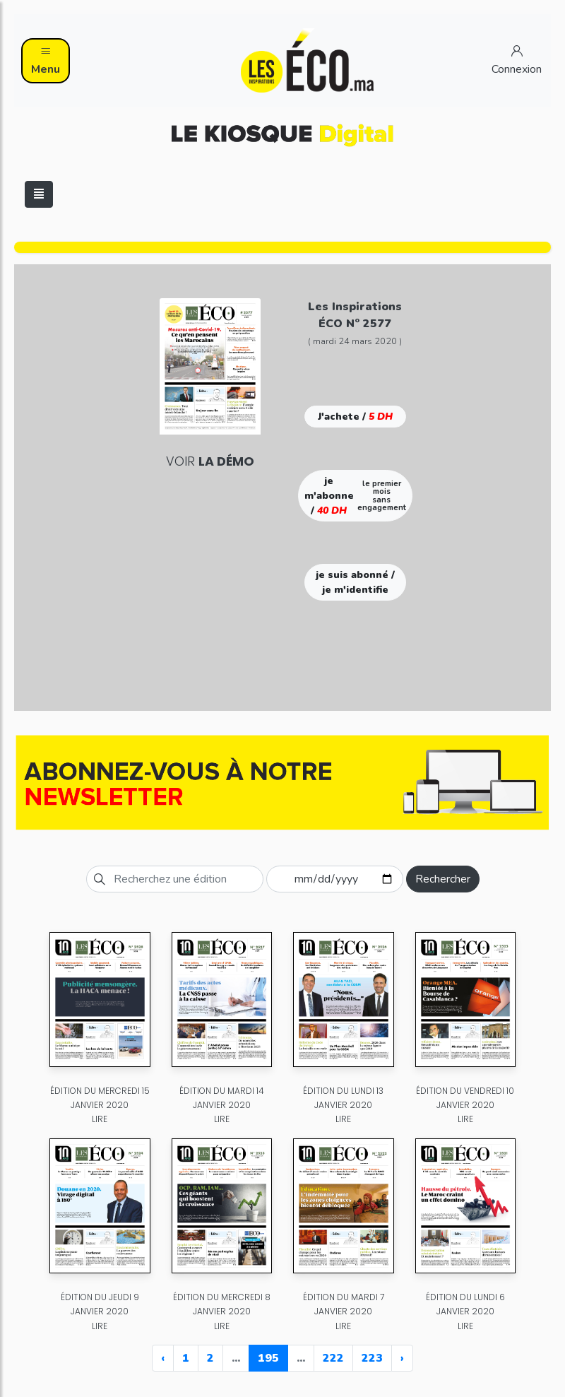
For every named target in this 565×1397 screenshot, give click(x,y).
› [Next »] (402, 1358)
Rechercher (442, 879)
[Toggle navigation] (39, 194)
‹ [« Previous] (163, 1358)
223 (372, 1358)
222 (333, 1358)
